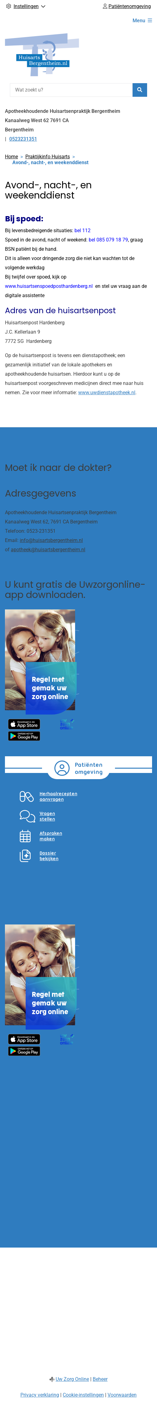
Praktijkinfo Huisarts (47, 157)
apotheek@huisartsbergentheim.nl (48, 550)
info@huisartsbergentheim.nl (51, 540)
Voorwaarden (122, 1395)
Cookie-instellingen (83, 1395)
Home (11, 157)
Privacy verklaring (39, 1395)
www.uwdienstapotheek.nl (106, 392)
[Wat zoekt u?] (71, 90)
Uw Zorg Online (72, 1379)
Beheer (100, 1379)
